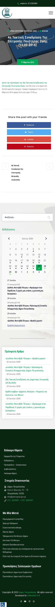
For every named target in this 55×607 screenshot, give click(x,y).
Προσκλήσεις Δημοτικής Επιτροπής (17, 576)
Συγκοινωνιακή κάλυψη (12, 527)
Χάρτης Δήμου (8, 532)
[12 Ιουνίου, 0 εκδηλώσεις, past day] (33, 256)
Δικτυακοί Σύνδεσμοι (11, 540)
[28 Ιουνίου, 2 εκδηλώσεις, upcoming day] (45, 267)
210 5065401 (27, 500)
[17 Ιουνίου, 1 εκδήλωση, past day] (22, 262)
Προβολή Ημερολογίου (16, 325)
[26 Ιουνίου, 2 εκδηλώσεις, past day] (33, 267)
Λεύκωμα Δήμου (10, 473)
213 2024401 (13, 500)
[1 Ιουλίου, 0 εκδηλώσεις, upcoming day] (22, 273)
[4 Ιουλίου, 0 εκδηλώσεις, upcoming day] (39, 273)
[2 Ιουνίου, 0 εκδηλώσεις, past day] (16, 250)
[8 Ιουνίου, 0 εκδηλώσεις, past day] (10, 256)
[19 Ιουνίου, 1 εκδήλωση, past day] (33, 262)
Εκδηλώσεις (9, 460)
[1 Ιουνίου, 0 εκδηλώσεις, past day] (10, 250)
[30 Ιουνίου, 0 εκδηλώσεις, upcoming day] (16, 273)
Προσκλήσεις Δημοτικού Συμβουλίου (17, 572)
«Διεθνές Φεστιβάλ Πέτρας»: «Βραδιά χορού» (24, 321)
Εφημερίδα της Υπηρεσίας (14, 456)
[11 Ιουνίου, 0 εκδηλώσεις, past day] (27, 256)
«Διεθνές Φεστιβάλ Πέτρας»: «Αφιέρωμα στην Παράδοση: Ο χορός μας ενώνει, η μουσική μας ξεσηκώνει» (25, 407)
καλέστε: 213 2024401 (28, 3)
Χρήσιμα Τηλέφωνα (10, 523)
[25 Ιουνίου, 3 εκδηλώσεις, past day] (27, 267)
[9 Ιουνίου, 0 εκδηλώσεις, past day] (16, 256)
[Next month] (46, 238)
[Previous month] (9, 238)
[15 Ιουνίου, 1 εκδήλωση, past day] (10, 262)
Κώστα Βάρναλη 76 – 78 (17, 490)
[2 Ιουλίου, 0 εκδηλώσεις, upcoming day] (27, 273)
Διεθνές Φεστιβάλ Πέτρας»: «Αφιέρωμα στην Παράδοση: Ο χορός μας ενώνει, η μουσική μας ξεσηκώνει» (25, 291)
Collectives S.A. (33, 595)
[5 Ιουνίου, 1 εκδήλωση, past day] (33, 250)
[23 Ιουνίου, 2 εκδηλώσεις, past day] (16, 267)
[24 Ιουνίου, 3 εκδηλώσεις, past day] (22, 267)
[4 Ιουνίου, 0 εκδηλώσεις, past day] (27, 250)
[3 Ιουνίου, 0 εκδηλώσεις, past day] (22, 250)
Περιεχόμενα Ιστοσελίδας (13, 519)
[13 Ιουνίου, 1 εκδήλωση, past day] (39, 256)
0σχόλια (44, 31)
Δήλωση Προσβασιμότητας (13, 544)
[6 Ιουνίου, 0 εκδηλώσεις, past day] (39, 250)
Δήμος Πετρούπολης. (28, 592)
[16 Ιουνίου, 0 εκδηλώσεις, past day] (16, 262)
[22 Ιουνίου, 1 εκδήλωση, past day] (10, 267)
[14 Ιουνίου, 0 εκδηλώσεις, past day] (45, 256)
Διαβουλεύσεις (10, 469)
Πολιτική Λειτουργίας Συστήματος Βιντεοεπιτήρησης (24, 556)
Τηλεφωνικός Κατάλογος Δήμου (15, 536)
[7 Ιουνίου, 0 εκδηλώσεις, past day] (45, 250)
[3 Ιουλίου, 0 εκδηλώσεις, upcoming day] (33, 273)
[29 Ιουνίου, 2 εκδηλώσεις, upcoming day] (10, 273)
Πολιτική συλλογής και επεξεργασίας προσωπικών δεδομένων (23, 550)
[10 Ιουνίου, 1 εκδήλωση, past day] (22, 256)
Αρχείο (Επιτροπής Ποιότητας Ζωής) (23, 31)
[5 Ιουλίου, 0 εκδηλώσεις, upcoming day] (45, 273)
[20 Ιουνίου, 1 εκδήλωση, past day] (39, 262)
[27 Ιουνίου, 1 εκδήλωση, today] (39, 267)
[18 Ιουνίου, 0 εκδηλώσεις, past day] (27, 262)
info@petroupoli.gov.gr (16, 497)
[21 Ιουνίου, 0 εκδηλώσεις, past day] (45, 262)
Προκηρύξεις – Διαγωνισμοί (15, 465)
